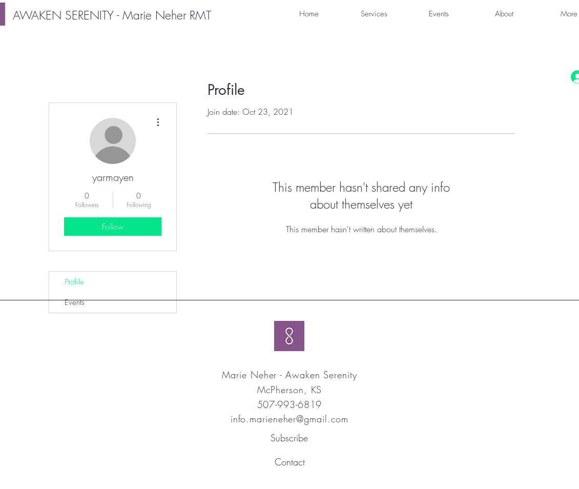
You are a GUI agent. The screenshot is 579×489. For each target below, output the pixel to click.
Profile (74, 282)
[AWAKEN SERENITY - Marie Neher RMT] (112, 15)
